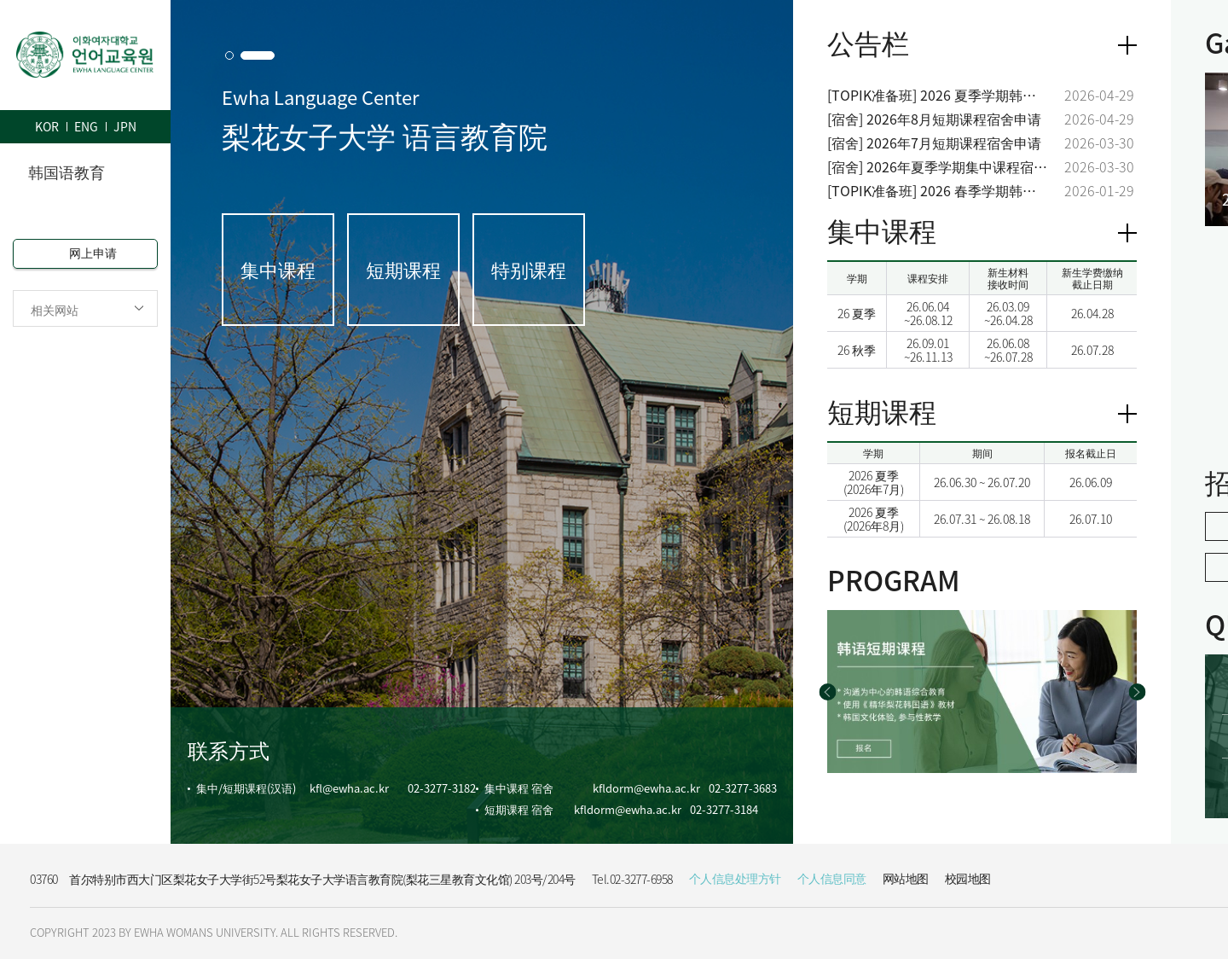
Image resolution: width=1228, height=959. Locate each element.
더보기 (1127, 45)
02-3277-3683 (743, 788)
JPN (124, 127)
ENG (86, 127)
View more (1127, 233)
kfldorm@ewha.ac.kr (646, 788)
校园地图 (968, 877)
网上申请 (93, 252)
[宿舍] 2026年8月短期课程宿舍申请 (934, 119)
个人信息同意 (831, 877)
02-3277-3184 (724, 809)
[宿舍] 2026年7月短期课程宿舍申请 (934, 143)
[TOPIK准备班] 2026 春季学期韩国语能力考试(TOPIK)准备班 (937, 191)
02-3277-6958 (641, 878)
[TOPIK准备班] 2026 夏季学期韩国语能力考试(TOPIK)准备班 (937, 95)
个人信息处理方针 (735, 877)
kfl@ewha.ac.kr (349, 788)
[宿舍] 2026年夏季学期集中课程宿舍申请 (937, 167)
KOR (47, 127)
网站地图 (906, 877)
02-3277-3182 (442, 788)
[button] (229, 55)
